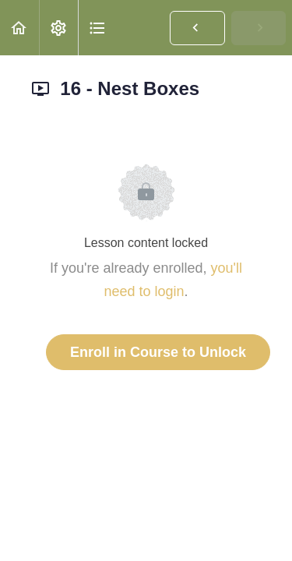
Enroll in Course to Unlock (158, 352)
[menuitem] (58, 27)
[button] (19, 27)
